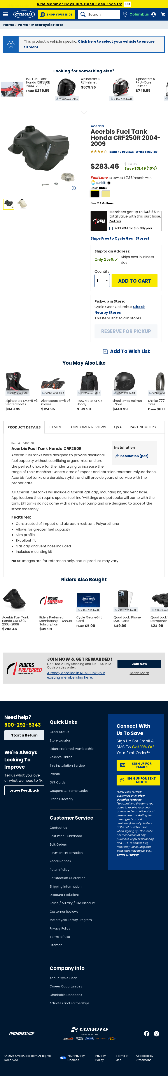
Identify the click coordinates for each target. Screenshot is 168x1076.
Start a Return (24, 735)
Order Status (59, 732)
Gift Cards (57, 782)
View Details (55, 247)
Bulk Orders (58, 844)
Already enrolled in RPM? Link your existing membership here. (76, 675)
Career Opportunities (66, 986)
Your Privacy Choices (76, 1058)
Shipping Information (66, 886)
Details (115, 221)
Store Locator (60, 740)
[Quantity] (102, 280)
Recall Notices (60, 861)
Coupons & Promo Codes (69, 791)
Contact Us (58, 827)
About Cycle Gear (63, 978)
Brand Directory (61, 799)
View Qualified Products (130, 797)
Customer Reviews (64, 911)
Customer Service (71, 818)
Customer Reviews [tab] (88, 427)
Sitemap (56, 945)
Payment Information (66, 853)
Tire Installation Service (67, 765)
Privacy (133, 855)
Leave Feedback (24, 790)
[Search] (99, 14)
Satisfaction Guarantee (68, 878)
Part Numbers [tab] (143, 427)
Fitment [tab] (56, 427)
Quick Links (63, 722)
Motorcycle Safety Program (71, 920)
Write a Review (146, 152)
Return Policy (59, 869)
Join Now (139, 664)
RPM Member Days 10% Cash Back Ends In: (79, 4)
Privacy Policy (60, 928)
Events (55, 774)
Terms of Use (60, 937)
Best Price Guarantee (66, 836)
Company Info (67, 968)
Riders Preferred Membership (72, 749)
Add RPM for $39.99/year (133, 228)
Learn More (139, 673)
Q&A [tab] (118, 427)
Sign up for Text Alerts (141, 780)
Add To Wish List (130, 351)
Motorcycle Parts (47, 24)
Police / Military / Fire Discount (73, 903)
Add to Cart (134, 281)
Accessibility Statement (144, 1058)
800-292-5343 (22, 725)
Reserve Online (61, 757)
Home (8, 24)
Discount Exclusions (64, 895)
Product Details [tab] (24, 427)
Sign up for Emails (142, 765)
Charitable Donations (66, 995)
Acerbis (97, 126)
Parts (23, 24)
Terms (121, 855)
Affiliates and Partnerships (69, 1003)
